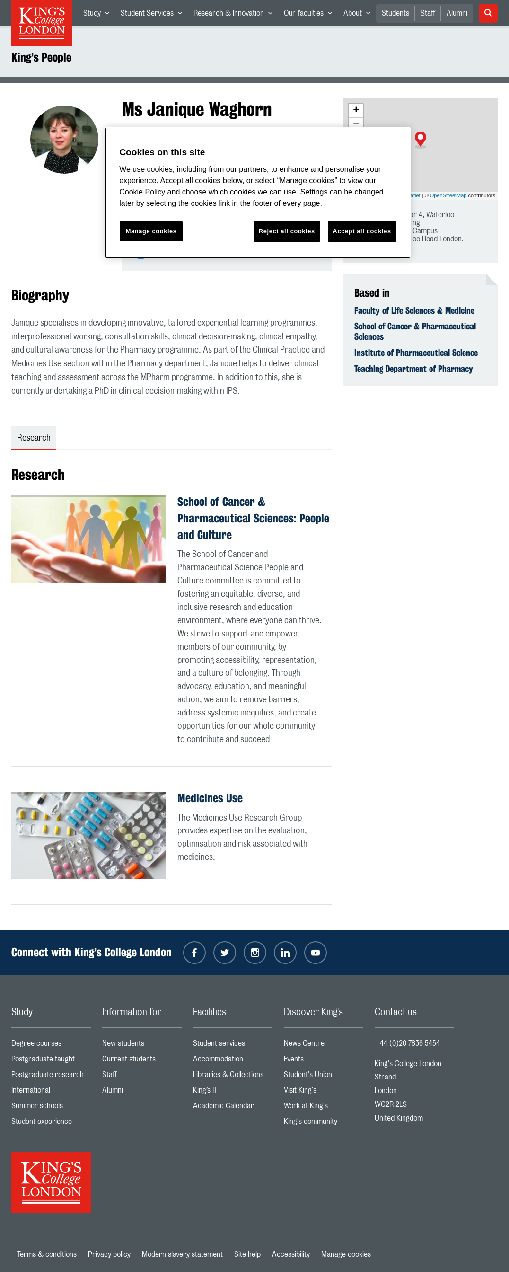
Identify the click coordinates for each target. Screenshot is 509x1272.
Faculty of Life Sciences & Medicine (414, 310)
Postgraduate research (51, 1077)
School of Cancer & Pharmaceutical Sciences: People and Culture (253, 518)
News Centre (323, 1045)
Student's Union (323, 1077)
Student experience (51, 1124)
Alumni (457, 13)
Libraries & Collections (232, 1077)
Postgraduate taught (51, 1061)
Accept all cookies (362, 231)
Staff (428, 13)
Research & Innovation (235, 15)
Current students (142, 1061)
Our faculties (311, 15)
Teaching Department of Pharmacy (413, 368)
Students (395, 13)
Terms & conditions (47, 1254)
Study (99, 15)
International (51, 1092)
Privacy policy (109, 1254)
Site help (247, 1254)
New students (142, 1045)
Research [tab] (34, 438)
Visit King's (323, 1092)
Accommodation (232, 1061)
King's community (323, 1124)
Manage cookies (346, 1254)
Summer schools (51, 1108)
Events (323, 1061)
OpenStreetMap (448, 195)
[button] (420, 140)
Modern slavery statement (182, 1254)
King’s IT (232, 1092)
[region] (258, 192)
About (359, 15)
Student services (232, 1045)
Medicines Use (210, 798)
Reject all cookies (287, 231)
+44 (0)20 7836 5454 (407, 1043)
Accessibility (291, 1254)
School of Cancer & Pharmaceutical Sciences (415, 331)
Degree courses (51, 1045)
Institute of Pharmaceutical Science (416, 352)
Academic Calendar (232, 1108)
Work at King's (323, 1108)
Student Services (154, 15)
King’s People (41, 57)
